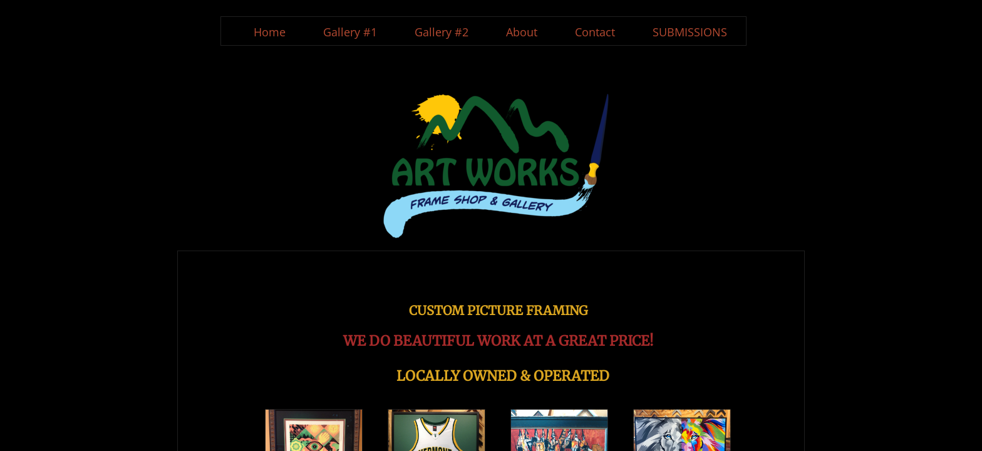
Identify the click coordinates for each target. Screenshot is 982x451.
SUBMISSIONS (690, 31)
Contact (595, 31)
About (521, 31)
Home (270, 31)
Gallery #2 (441, 31)
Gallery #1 (350, 31)
